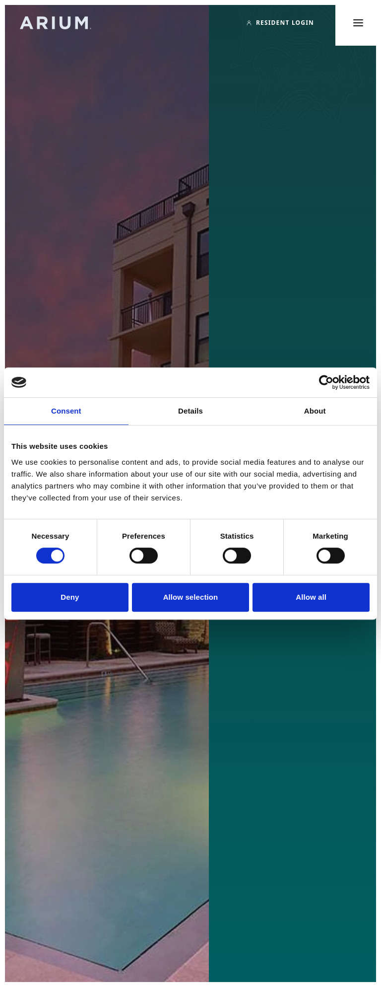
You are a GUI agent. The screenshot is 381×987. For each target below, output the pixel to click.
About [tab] (315, 411)
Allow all (311, 597)
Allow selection (190, 597)
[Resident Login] (280, 23)
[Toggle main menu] (358, 23)
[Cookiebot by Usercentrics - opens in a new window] (326, 382)
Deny (70, 597)
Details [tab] (190, 411)
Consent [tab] (66, 411)
